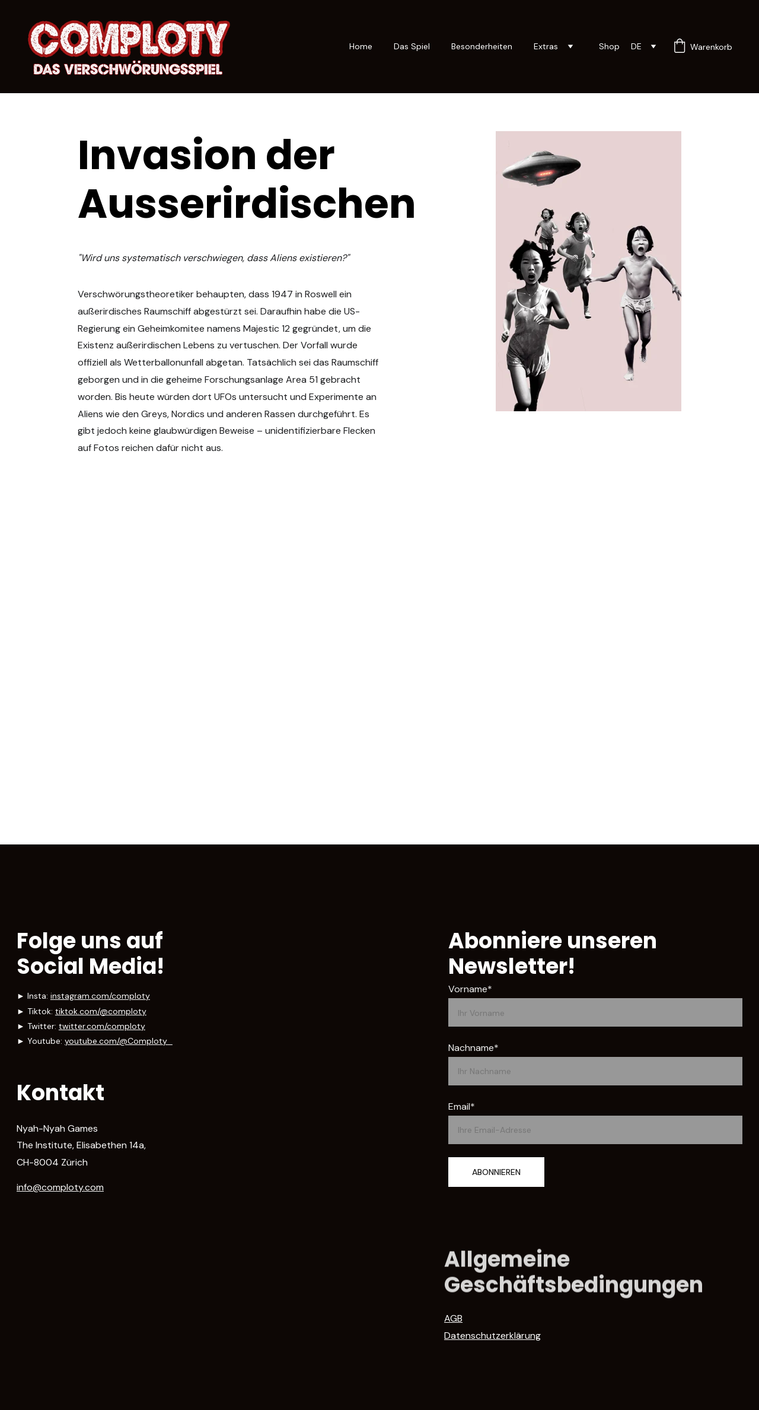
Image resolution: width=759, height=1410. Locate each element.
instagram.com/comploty (100, 995)
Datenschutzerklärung (492, 1342)
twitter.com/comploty (102, 1026)
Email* (461, 1106)
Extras (546, 46)
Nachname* (473, 1047)
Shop (609, 46)
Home (360, 46)
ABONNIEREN (496, 1172)
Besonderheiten (481, 46)
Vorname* (470, 989)
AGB (453, 1325)
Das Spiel (412, 46)
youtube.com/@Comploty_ (119, 1041)
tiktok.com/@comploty (100, 1011)
